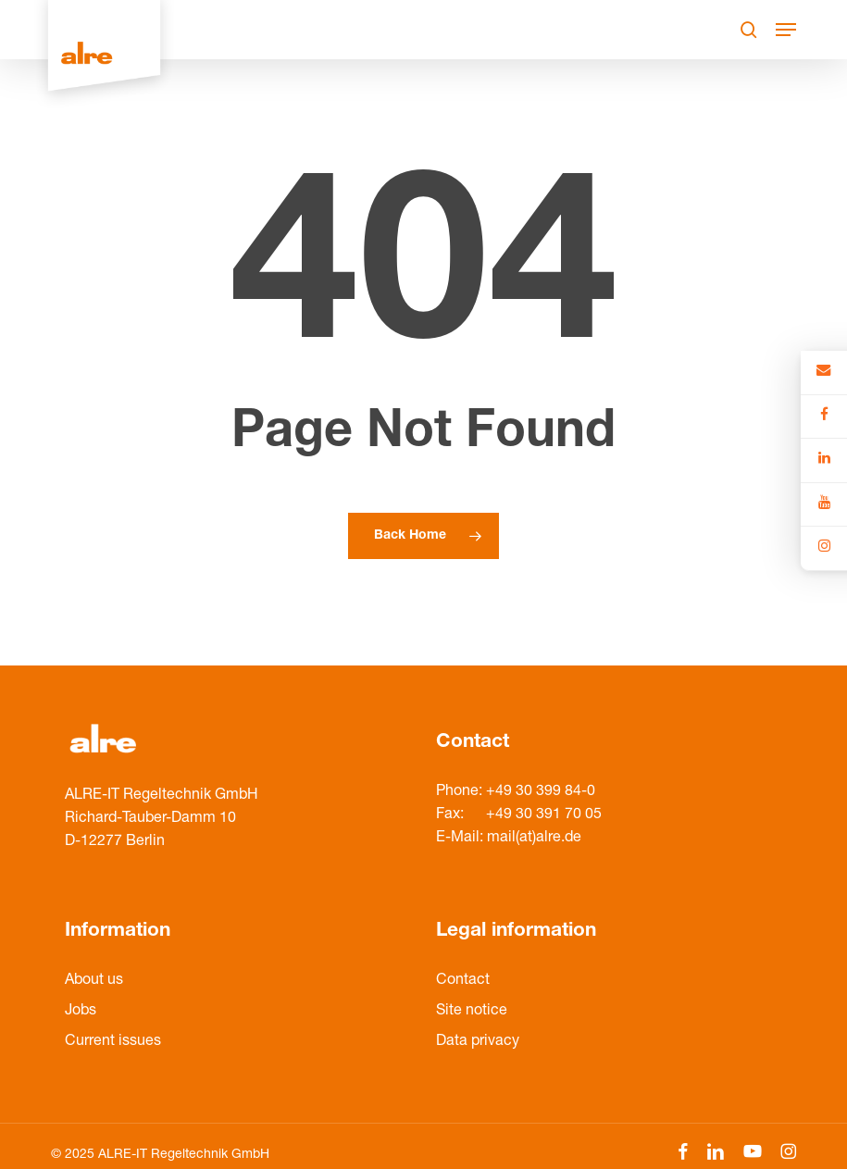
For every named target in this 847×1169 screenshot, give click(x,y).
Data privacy (477, 1042)
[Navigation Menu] (786, 29)
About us (94, 981)
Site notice (471, 1011)
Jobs (80, 1011)
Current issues (113, 1042)
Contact (463, 981)
